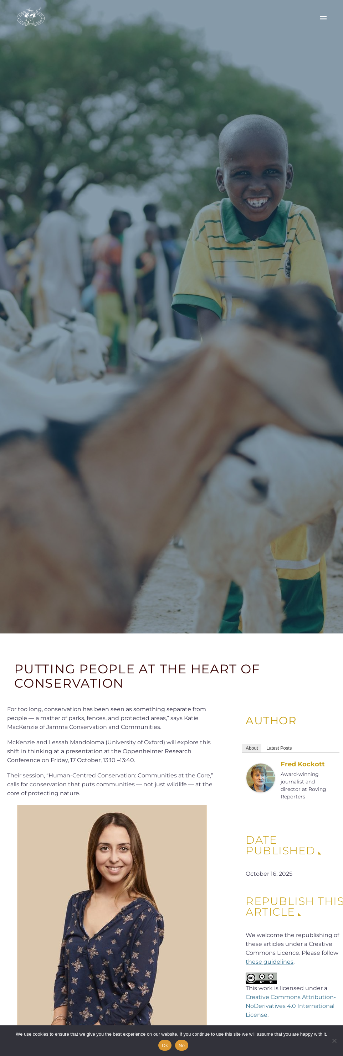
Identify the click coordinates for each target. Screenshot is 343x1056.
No (182, 1045)
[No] (334, 1040)
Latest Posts (279, 748)
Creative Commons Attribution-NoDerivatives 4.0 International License (291, 1006)
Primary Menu (323, 18)
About (252, 748)
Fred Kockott (303, 764)
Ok (165, 1045)
